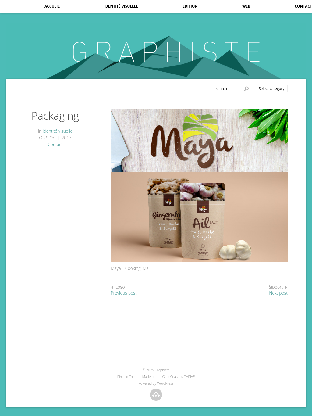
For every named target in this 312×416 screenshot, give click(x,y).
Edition (190, 6)
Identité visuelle (121, 6)
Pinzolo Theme (128, 376)
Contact (303, 6)
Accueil (52, 6)
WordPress (165, 383)
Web (246, 6)
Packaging (55, 115)
